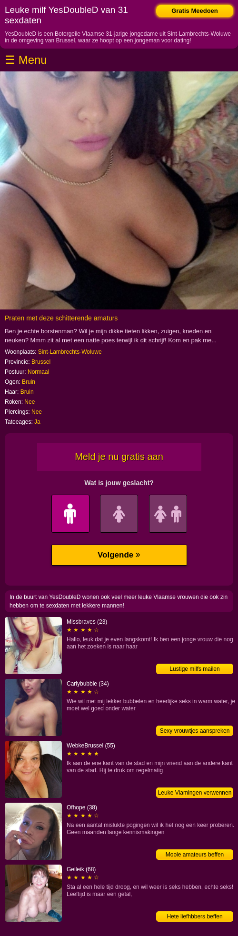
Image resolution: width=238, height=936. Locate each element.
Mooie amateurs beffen (195, 854)
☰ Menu (26, 59)
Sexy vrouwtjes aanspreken (195, 730)
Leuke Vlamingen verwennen (195, 792)
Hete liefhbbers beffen (194, 916)
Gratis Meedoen (194, 10)
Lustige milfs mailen (194, 669)
